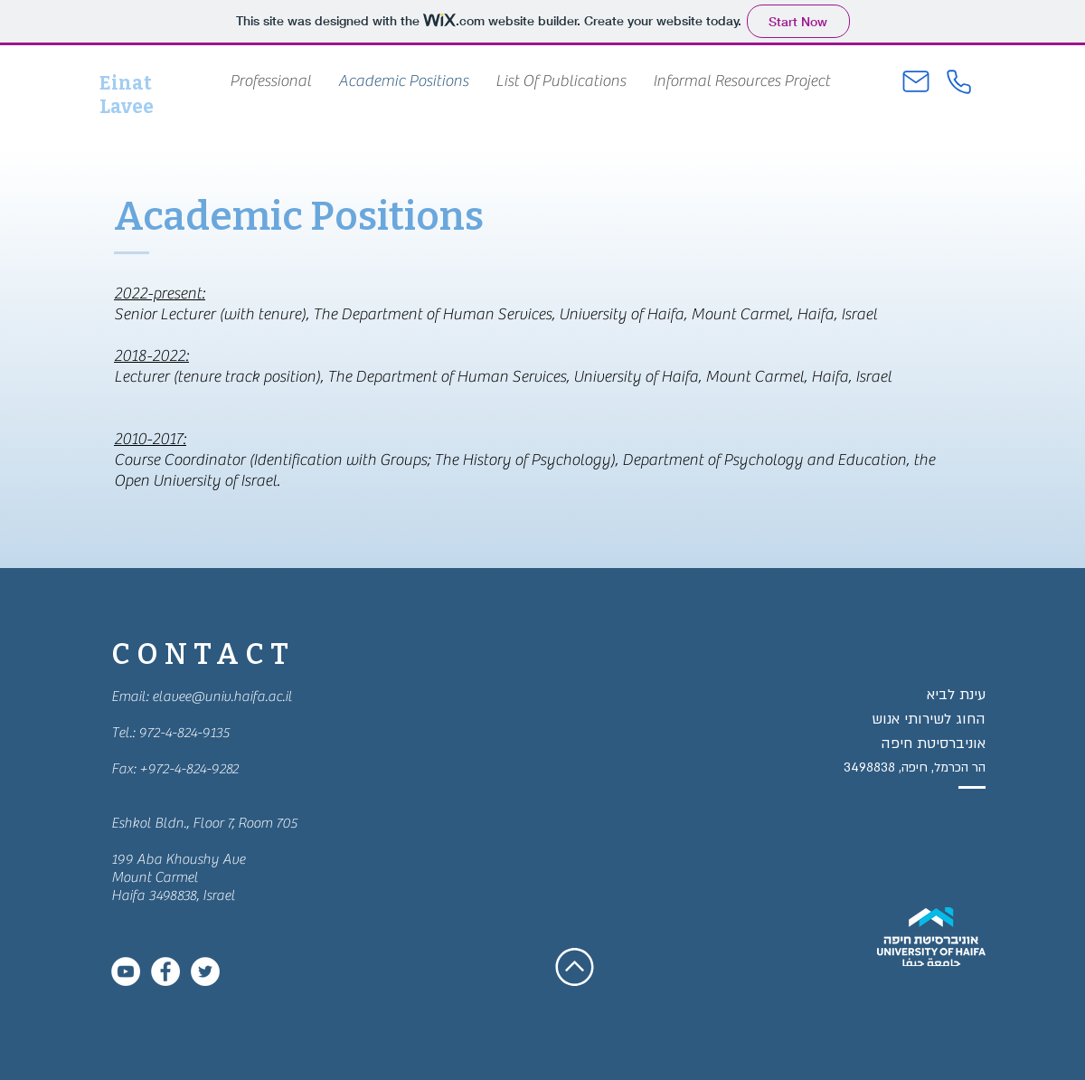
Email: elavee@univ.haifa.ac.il (201, 696)
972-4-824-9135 (184, 733)
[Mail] (916, 81)
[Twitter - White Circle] (205, 971)
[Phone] (958, 81)
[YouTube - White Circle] (125, 971)
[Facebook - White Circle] (165, 971)
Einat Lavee (126, 94)
